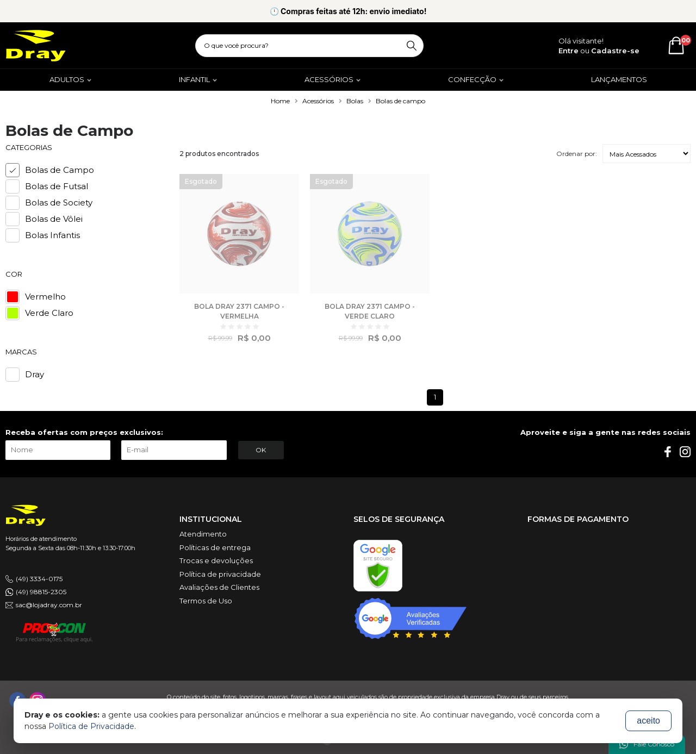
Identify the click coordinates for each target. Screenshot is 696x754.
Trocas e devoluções (216, 560)
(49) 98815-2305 (41, 592)
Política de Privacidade (91, 726)
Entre (568, 50)
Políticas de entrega (215, 547)
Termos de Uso (205, 600)
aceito (648, 720)
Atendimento (203, 533)
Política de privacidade (220, 574)
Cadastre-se (615, 50)
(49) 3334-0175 (39, 579)
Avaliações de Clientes (219, 587)
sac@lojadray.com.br (49, 605)
